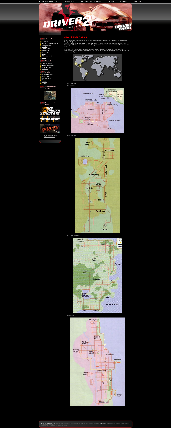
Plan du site (43, 423)
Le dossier (45, 41)
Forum (44, 58)
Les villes (44, 47)
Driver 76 (69, 1)
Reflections (103, 423)
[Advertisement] (97, 414)
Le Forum (45, 69)
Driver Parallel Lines (90, 1)
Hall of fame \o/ (46, 78)
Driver (137, 1)
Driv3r (111, 1)
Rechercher (45, 76)
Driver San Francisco (48, 1)
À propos (44, 82)
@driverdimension (49, 137)
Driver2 (46, 52)
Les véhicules (46, 48)
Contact (44, 83)
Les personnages (47, 45)
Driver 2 (124, 1)
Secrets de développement (50, 43)
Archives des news (47, 74)
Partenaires (45, 80)
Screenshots (45, 50)
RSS (54, 423)
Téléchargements (47, 56)
